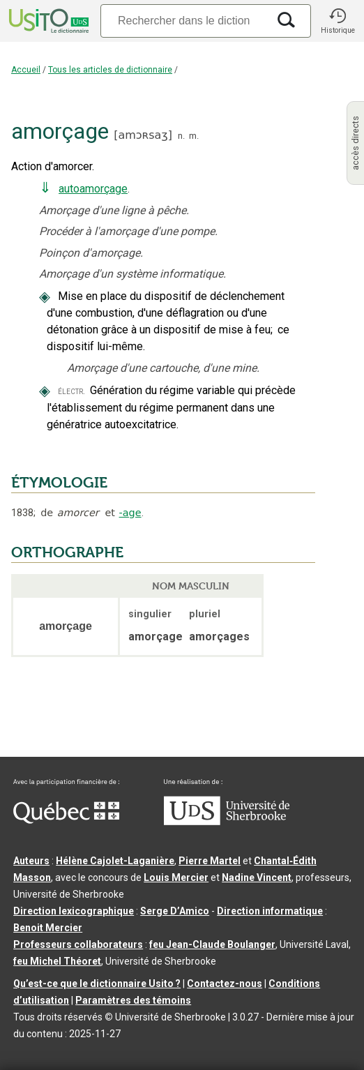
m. (194, 135)
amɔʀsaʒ (142, 135)
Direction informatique (270, 911)
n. (181, 135)
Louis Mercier (176, 877)
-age (130, 512)
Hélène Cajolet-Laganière (115, 860)
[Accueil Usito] (47, 21)
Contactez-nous (224, 983)
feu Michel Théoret (57, 961)
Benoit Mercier (47, 927)
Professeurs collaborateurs (78, 944)
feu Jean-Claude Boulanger (212, 944)
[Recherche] (184, 20)
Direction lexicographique (73, 911)
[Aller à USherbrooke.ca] (226, 821)
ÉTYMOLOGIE (59, 482)
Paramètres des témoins (133, 1000)
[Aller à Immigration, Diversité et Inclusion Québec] (66, 820)
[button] (337, 21)
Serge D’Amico (174, 911)
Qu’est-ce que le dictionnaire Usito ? (97, 983)
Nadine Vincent (256, 877)
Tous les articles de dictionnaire (110, 70)
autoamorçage (93, 188)
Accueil (25, 70)
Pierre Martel (210, 860)
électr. (71, 391)
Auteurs (31, 860)
